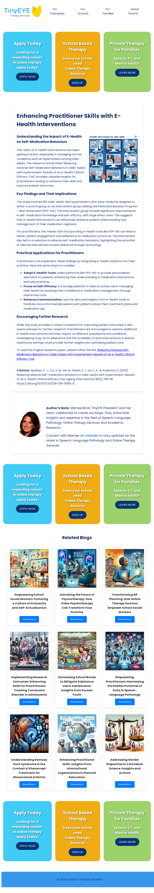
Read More (30, 620)
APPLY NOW (27, 77)
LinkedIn (91, 435)
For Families (108, 11)
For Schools (83, 11)
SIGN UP (77, 83)
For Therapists (57, 11)
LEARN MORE (127, 73)
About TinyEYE (133, 11)
